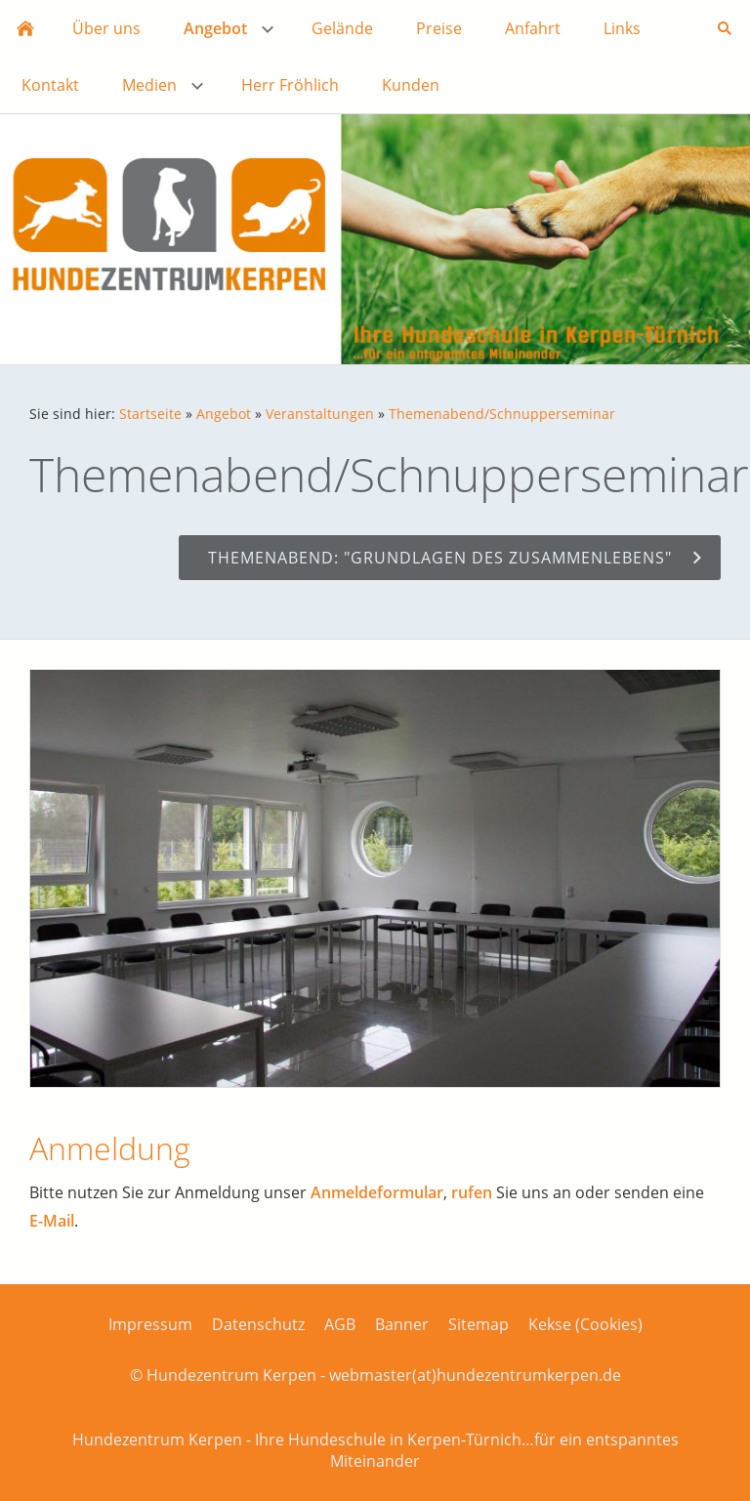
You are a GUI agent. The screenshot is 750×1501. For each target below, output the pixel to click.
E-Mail (51, 1220)
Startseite (150, 413)
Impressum (150, 1324)
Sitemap (478, 1324)
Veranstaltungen (320, 413)
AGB (339, 1324)
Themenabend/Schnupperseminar (502, 413)
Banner (402, 1324)
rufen (471, 1192)
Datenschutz (258, 1324)
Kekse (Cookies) (585, 1324)
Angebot (223, 413)
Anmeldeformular (377, 1192)
